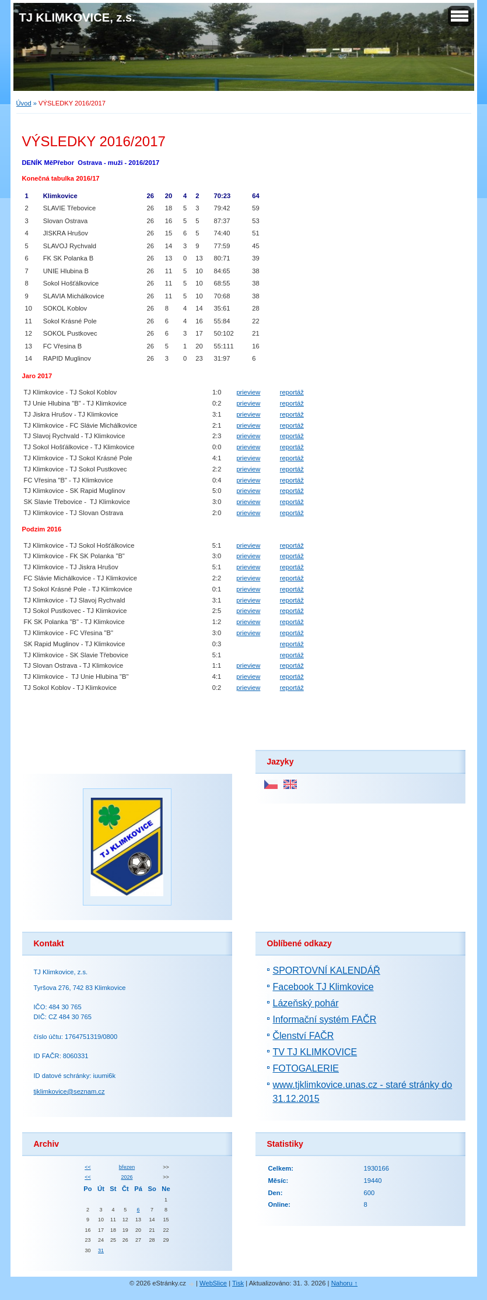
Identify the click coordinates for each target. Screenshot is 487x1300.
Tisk (238, 1283)
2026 (127, 1177)
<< (87, 1167)
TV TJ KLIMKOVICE (315, 1052)
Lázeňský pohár (306, 1003)
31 (101, 1250)
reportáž (292, 392)
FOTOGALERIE (306, 1068)
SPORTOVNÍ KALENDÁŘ (326, 970)
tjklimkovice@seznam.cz (69, 1091)
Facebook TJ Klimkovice (323, 987)
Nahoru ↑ (344, 1283)
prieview (248, 392)
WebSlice (213, 1283)
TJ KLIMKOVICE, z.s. (77, 17)
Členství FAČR (303, 1036)
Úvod (23, 103)
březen (127, 1167)
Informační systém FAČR (325, 1019)
